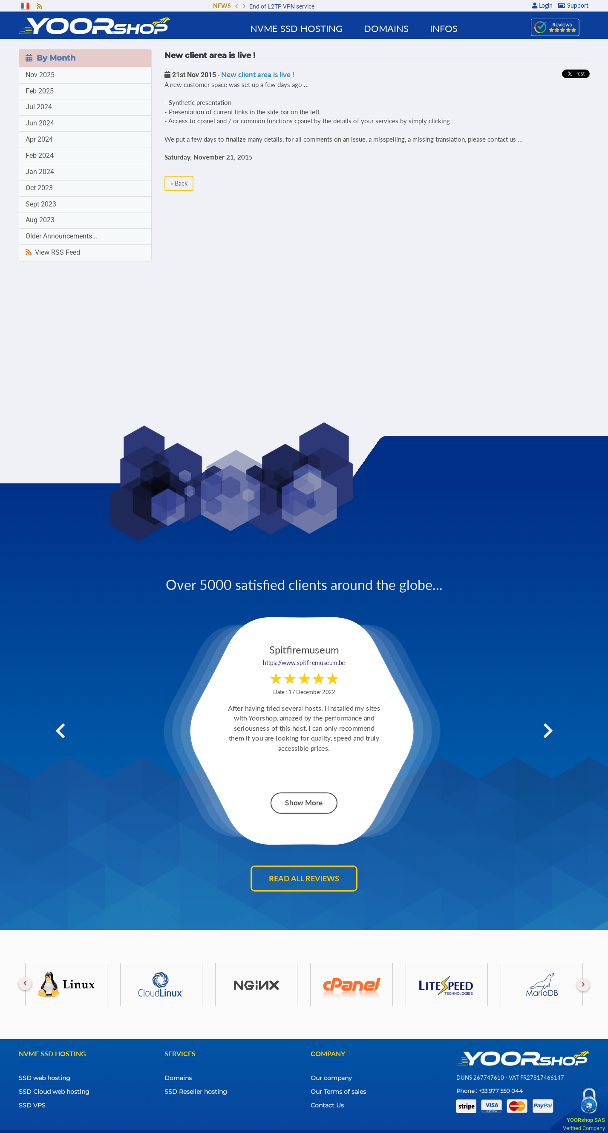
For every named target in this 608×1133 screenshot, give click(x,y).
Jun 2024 (40, 123)
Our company (331, 1078)
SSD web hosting (44, 1078)
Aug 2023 (40, 220)
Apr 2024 (39, 139)
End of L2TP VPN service (281, 6)
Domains (178, 1078)
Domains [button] (386, 28)
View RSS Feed (53, 252)
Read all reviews (304, 878)
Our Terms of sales (338, 1091)
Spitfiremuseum (304, 650)
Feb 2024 (40, 155)
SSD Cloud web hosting (54, 1091)
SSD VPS (32, 1105)
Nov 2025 (40, 75)
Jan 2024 (40, 172)
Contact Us (327, 1105)
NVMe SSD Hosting (296, 28)
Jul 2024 (39, 107)
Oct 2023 (39, 188)
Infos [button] (444, 28)
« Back (178, 183)
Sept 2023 (41, 204)
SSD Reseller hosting (195, 1091)
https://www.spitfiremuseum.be (304, 663)
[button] (236, 7)
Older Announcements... (61, 236)
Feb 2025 (40, 91)
